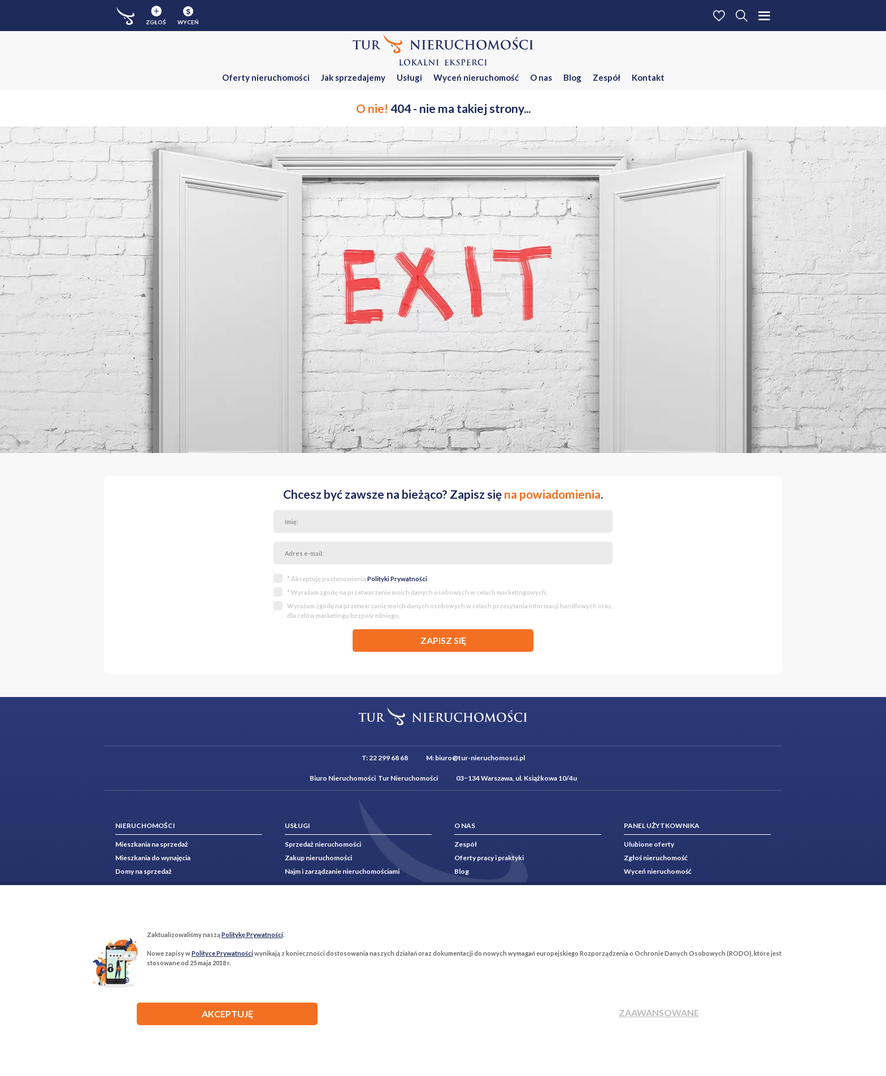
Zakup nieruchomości (318, 857)
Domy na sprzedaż (143, 871)
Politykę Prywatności (252, 934)
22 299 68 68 (388, 757)
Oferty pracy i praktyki (489, 857)
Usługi (409, 77)
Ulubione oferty (649, 844)
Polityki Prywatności (397, 578)
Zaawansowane (659, 1012)
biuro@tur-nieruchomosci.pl (480, 757)
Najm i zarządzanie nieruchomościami (342, 871)
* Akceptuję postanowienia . (357, 578)
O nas (541, 77)
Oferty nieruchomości (266, 77)
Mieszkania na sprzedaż (151, 844)
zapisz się (443, 640)
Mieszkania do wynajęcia (152, 857)
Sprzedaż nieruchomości (323, 844)
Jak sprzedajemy (353, 77)
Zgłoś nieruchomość (656, 857)
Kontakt (648, 77)
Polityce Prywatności (222, 953)
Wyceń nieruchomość (476, 77)
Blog (572, 77)
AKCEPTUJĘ (227, 1013)
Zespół (606, 77)
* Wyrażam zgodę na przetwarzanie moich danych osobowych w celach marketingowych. (417, 592)
